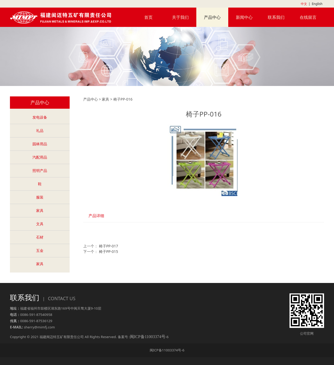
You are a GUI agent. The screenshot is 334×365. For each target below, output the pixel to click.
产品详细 (96, 215)
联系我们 (276, 17)
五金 (39, 250)
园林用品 (39, 143)
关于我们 (180, 17)
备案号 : (141, 336)
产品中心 (212, 17)
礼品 (39, 130)
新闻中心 (244, 17)
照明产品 (39, 170)
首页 (148, 17)
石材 (39, 237)
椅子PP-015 (108, 251)
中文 (304, 4)
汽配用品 (39, 157)
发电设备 (39, 117)
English (317, 4)
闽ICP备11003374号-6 (167, 350)
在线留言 (308, 17)
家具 (39, 210)
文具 (39, 223)
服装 (39, 197)
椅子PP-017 (108, 246)
